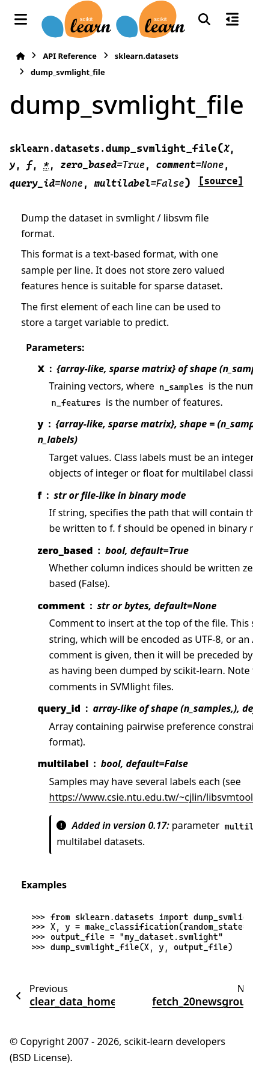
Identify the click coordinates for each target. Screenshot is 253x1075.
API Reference (69, 55)
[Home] (20, 56)
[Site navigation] (21, 19)
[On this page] (232, 19)
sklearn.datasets (146, 55)
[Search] (204, 19)
